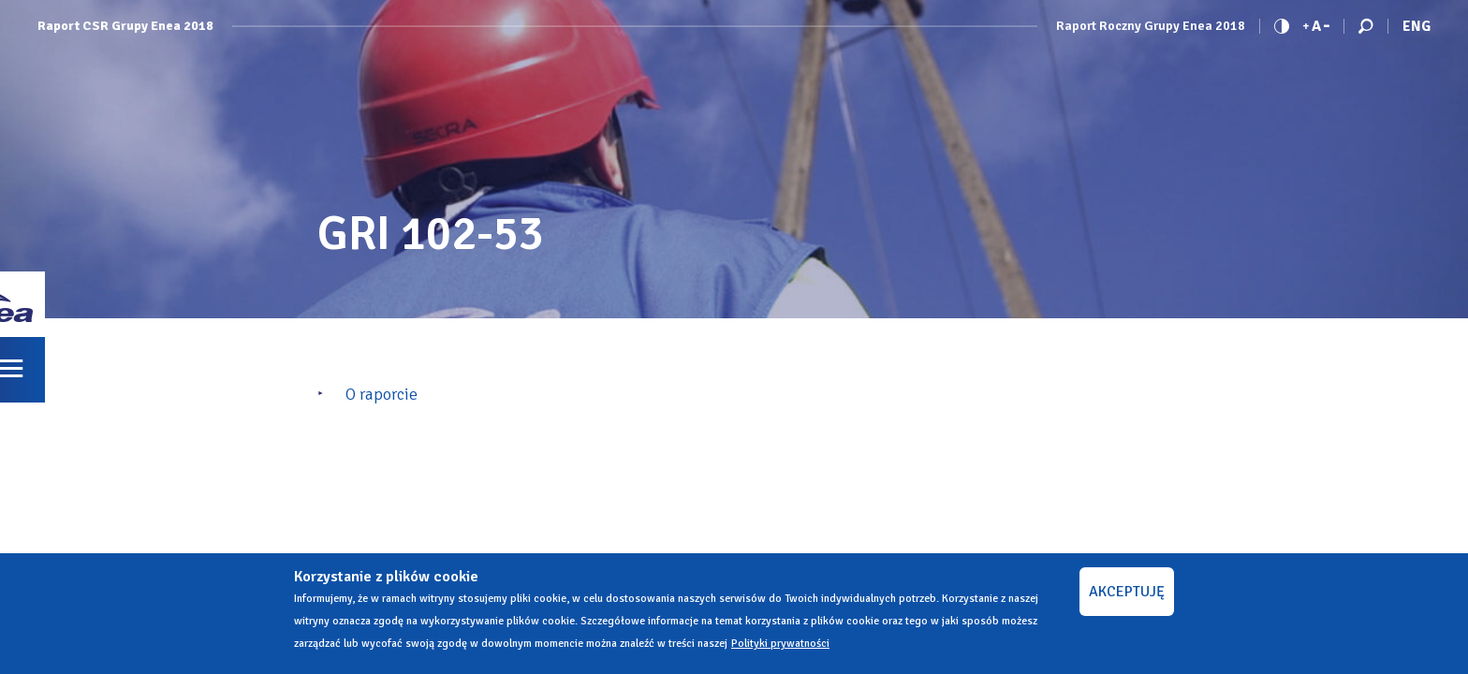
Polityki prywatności (780, 644)
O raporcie (381, 394)
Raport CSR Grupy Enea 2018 (125, 26)
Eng (1416, 26)
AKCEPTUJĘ (1127, 591)
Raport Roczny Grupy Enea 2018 (1150, 26)
